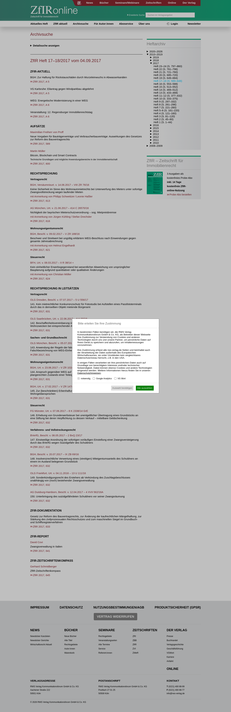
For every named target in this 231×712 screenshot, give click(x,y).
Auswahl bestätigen (122, 388)
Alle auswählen (144, 388)
